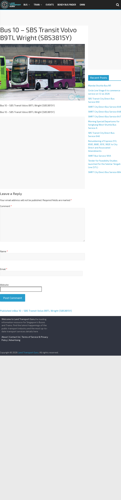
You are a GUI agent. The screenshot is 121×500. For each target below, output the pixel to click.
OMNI (82, 4)
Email (3, 269)
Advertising (14, 340)
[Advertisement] (60, 18)
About (5, 337)
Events (50, 4)
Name (4, 251)
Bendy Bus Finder (67, 4)
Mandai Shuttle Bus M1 (99, 85)
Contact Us (14, 337)
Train (37, 4)
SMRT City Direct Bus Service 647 (104, 116)
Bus (26, 4)
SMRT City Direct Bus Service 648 (104, 111)
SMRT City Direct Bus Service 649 (104, 106)
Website (4, 284)
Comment (6, 206)
